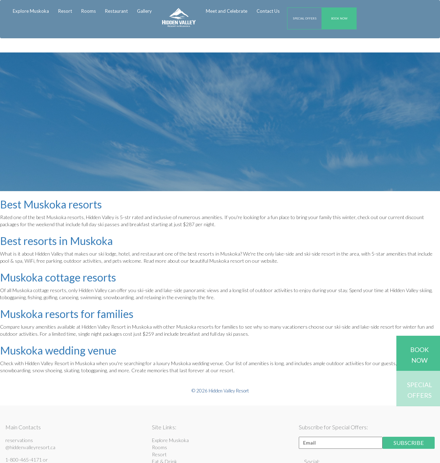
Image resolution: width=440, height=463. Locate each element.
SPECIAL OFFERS (305, 18)
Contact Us (268, 11)
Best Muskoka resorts (51, 204)
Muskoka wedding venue (58, 350)
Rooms (88, 11)
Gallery (144, 11)
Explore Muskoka (31, 11)
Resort (159, 454)
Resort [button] (65, 11)
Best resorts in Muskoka (56, 240)
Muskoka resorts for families (66, 313)
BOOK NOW (339, 18)
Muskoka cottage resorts (58, 277)
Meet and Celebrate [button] (226, 11)
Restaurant (116, 11)
